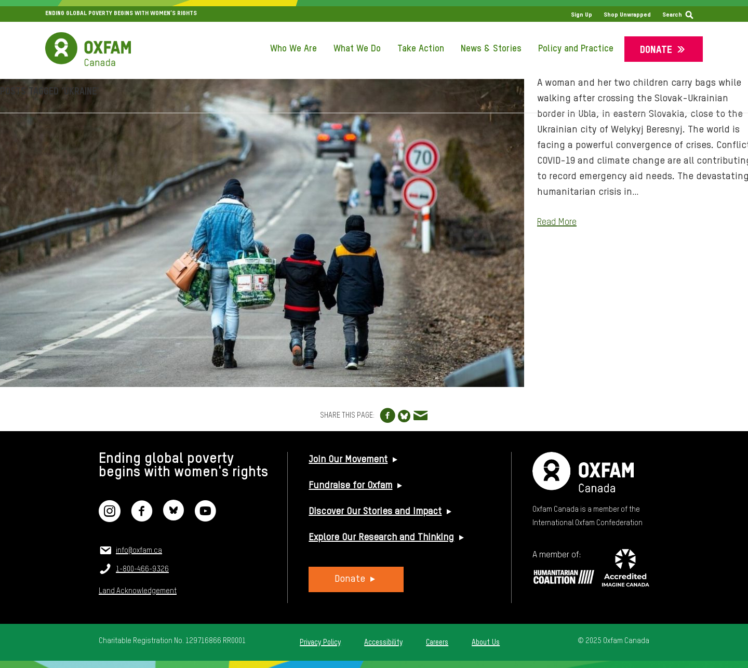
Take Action (420, 49)
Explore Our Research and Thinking (381, 537)
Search (672, 15)
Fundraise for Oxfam (350, 485)
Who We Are (293, 49)
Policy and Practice (575, 49)
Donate (656, 50)
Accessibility (383, 642)
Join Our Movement (348, 459)
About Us (486, 642)
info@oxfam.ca (139, 550)
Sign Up (581, 15)
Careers (437, 642)
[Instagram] (110, 518)
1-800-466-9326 (142, 569)
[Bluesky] (173, 518)
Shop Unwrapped (627, 15)
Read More (557, 222)
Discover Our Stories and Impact (375, 511)
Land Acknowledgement (138, 591)
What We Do (357, 49)
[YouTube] (205, 518)
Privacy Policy (320, 642)
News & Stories (491, 49)
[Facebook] (142, 518)
